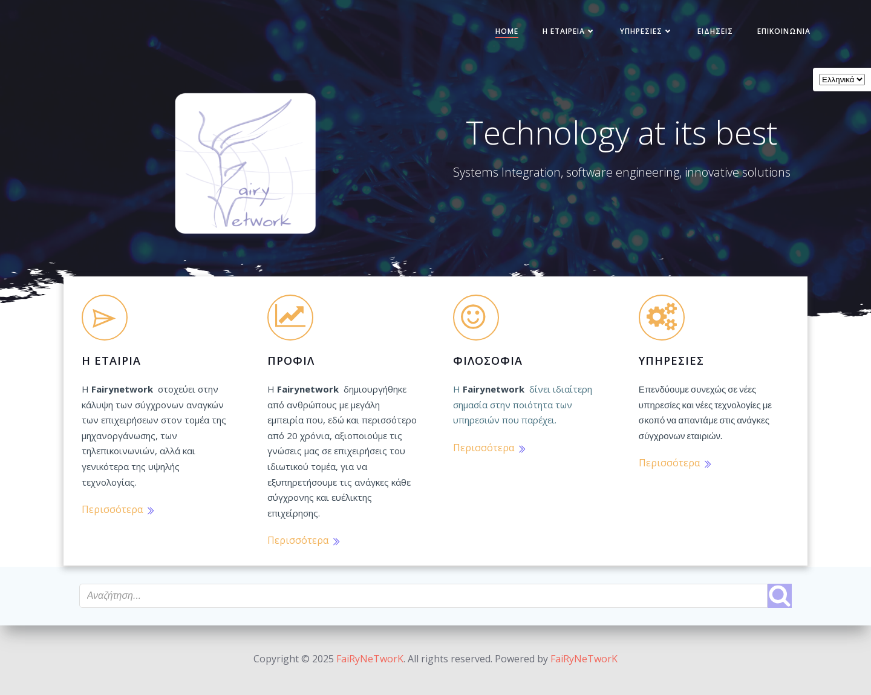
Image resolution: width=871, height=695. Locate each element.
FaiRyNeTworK (369, 658)
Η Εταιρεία (565, 32)
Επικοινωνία (780, 32)
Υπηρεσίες (643, 32)
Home (503, 32)
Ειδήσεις (711, 32)
